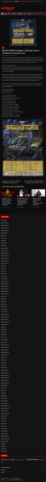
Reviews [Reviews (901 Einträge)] (34, 459)
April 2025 (3, 243)
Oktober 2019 (4, 410)
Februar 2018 (3, 451)
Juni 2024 (3, 268)
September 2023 (4, 291)
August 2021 (3, 354)
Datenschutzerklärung (5, 467)
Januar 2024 (3, 281)
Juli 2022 (2, 327)
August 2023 (3, 294)
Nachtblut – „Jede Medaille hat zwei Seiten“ (27, 1)
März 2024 (3, 276)
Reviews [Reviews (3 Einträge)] (39, 459)
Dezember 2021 (4, 344)
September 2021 (4, 352)
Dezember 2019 (4, 405)
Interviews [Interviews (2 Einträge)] (9, 459)
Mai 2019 (3, 423)
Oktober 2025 (4, 227)
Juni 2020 (3, 390)
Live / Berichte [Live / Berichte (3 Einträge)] (17, 459)
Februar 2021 (3, 370)
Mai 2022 (3, 332)
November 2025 (4, 225)
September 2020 (4, 382)
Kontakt (2, 472)
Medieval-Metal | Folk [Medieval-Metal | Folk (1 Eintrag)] (23, 459)
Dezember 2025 (4, 222)
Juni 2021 (3, 360)
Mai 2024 (3, 271)
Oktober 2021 (4, 349)
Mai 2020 (3, 393)
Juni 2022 (3, 329)
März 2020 (3, 398)
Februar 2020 (3, 400)
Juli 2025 (2, 235)
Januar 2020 (3, 403)
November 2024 (4, 255)
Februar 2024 (3, 278)
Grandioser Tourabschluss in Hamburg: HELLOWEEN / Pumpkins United (10, 181)
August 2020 (3, 385)
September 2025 (4, 230)
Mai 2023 (3, 301)
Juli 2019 (2, 418)
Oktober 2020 (4, 380)
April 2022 (3, 334)
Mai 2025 (3, 240)
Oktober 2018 (4, 441)
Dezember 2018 (4, 436)
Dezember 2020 (4, 375)
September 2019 (4, 413)
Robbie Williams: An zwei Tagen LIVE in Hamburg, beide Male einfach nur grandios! (22, 201)
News (9, 13)
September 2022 (4, 321)
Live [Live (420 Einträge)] (12, 459)
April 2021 (3, 365)
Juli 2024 (2, 266)
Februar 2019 (3, 431)
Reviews (14, 13)
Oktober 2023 (4, 288)
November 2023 (4, 286)
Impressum (3, 469)
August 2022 (3, 324)
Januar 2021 (3, 372)
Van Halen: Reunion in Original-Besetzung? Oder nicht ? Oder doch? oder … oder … (34, 181)
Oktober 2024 (4, 258)
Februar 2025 (3, 248)
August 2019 (3, 415)
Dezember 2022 (4, 314)
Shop (29, 13)
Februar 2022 (3, 339)
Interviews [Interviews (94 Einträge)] (4, 459)
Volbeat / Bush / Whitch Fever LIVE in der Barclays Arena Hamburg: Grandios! (7, 201)
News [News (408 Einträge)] (29, 459)
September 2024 (4, 261)
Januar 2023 (3, 311)
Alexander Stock (14, 55)
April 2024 (3, 273)
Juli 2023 (2, 296)
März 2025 (3, 245)
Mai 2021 (3, 362)
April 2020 (3, 395)
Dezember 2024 (4, 253)
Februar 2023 (3, 309)
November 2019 (4, 408)
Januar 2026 (3, 220)
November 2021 (4, 347)
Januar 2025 (3, 250)
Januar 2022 (3, 342)
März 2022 (3, 337)
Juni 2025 (3, 238)
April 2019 (3, 426)
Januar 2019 (3, 433)
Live (25, 13)
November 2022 (4, 316)
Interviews (19, 13)
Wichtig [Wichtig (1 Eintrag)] (2, 461)
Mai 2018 (3, 446)
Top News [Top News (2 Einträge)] (43, 459)
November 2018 (4, 438)
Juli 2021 (2, 357)
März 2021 (3, 367)
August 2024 (3, 263)
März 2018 (3, 448)
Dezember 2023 (4, 283)
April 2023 (3, 304)
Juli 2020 (2, 388)
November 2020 (4, 377)
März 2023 (3, 306)
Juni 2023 (3, 299)
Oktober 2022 (4, 319)
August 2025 (3, 233)
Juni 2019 (3, 421)
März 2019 (3, 428)
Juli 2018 (2, 443)
